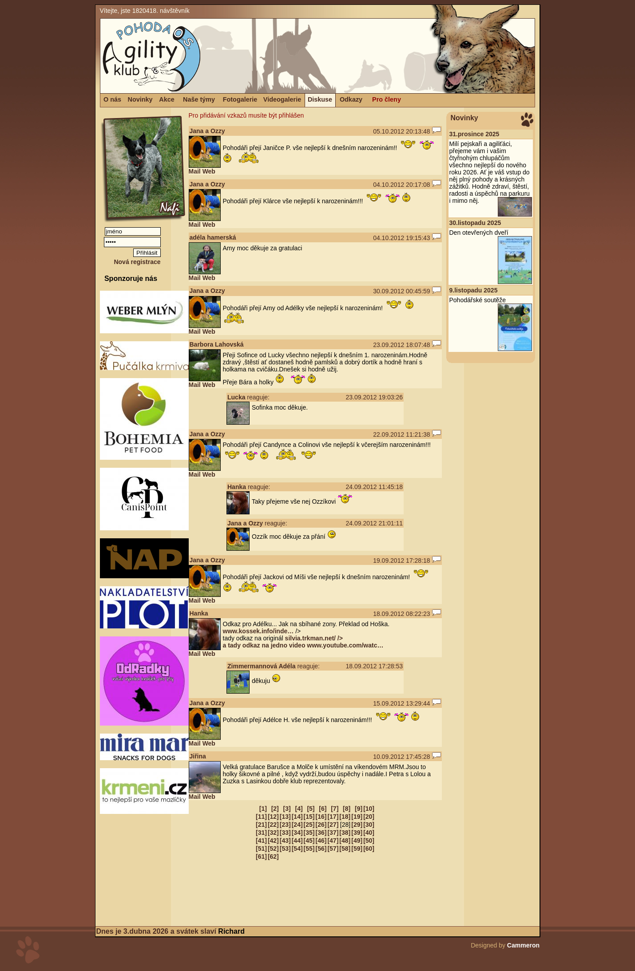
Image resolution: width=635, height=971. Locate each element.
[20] (368, 816)
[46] (321, 840)
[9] (358, 808)
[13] (285, 816)
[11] (261, 816)
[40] (368, 832)
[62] (273, 856)
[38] (344, 832)
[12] (273, 816)
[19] (356, 816)
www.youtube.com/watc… (345, 645)
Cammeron (523, 945)
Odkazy (351, 99)
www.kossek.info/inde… (258, 631)
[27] (332, 824)
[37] (332, 832)
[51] (261, 848)
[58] (344, 848)
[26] (321, 824)
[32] (273, 832)
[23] (285, 824)
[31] (261, 832)
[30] (368, 824)
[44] (297, 840)
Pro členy (386, 99)
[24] (297, 824)
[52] (273, 848)
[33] (285, 832)
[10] (368, 808)
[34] (297, 832)
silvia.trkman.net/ (283, 642)
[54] (297, 848)
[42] (273, 840)
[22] (273, 824)
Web (208, 171)
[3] (287, 808)
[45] (309, 840)
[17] (332, 816)
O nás (112, 99)
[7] (334, 808)
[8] (346, 808)
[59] (356, 848)
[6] (322, 808)
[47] (332, 840)
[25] (309, 824)
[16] (321, 816)
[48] (344, 840)
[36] (321, 832)
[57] (332, 848)
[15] (309, 816)
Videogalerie (282, 99)
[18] (344, 816)
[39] (356, 832)
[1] (263, 808)
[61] (261, 856)
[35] (309, 832)
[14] (297, 816)
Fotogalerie (240, 99)
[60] (368, 848)
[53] (285, 848)
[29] (356, 824)
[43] (285, 840)
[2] (275, 808)
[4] (298, 808)
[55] (309, 848)
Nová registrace (137, 261)
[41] (261, 840)
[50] (368, 840)
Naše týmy (199, 99)
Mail (195, 171)
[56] (321, 848)
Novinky (140, 99)
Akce (166, 99)
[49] (356, 840)
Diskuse (320, 99)
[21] (261, 824)
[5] (310, 808)
